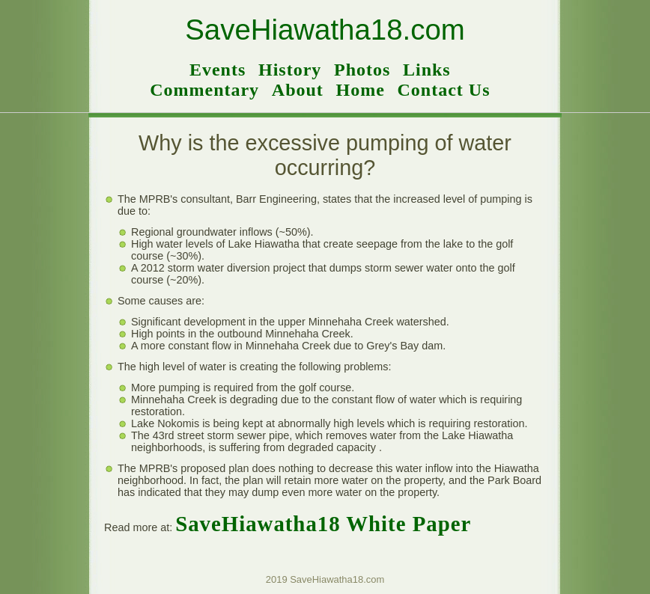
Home (360, 89)
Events (217, 69)
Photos (362, 69)
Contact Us (443, 89)
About (298, 89)
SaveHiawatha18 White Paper (323, 524)
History (289, 69)
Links (427, 69)
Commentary (204, 89)
